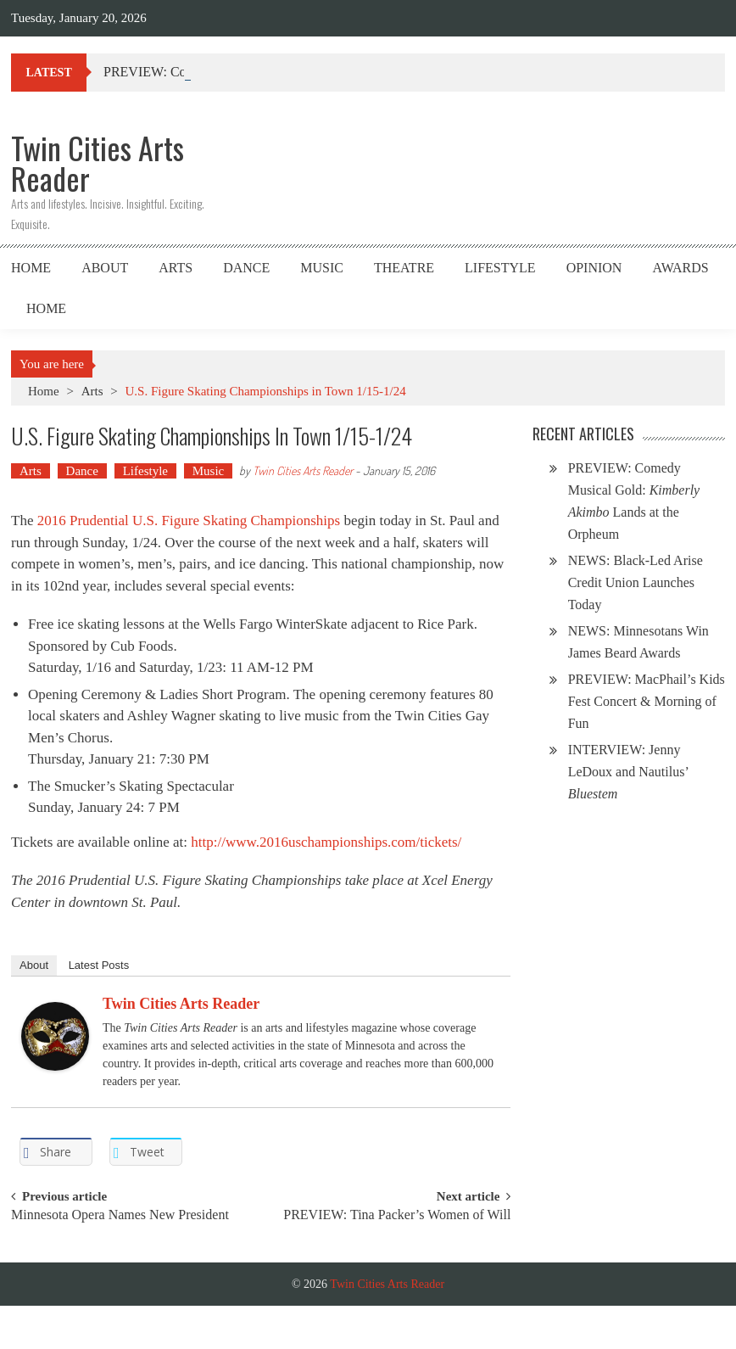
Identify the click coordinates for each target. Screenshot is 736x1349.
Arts (175, 267)
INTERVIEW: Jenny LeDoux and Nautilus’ (628, 771)
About (104, 267)
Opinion (594, 267)
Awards (680, 267)
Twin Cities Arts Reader (303, 470)
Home (31, 267)
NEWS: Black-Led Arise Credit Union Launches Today (635, 582)
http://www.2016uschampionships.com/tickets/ (326, 842)
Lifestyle (500, 267)
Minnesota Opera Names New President (120, 1215)
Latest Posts (99, 965)
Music (321, 267)
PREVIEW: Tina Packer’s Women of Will (396, 1215)
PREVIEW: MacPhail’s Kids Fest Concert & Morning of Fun (646, 701)
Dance (246, 267)
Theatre (404, 267)
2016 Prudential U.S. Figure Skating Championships (188, 520)
